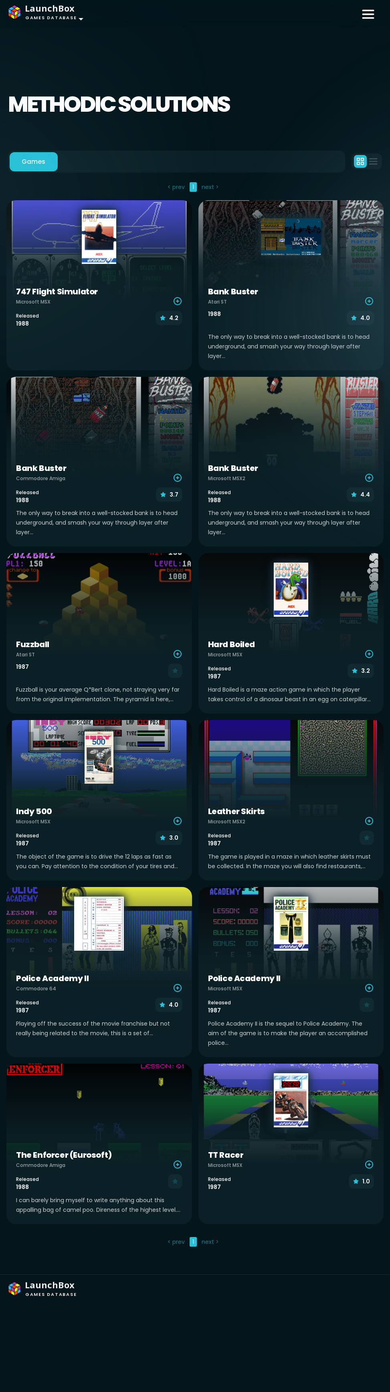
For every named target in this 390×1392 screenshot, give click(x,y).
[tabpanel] (195, 715)
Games (33, 161)
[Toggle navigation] (368, 13)
